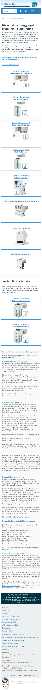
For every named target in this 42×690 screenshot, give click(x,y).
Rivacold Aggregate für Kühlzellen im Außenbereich (21, 201)
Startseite (5, 18)
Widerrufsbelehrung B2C (10, 625)
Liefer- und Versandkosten (10, 616)
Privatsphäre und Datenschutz (11, 619)
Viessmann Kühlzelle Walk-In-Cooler (13, 646)
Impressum (5, 610)
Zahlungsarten (6, 628)
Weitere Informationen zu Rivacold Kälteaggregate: (19, 352)
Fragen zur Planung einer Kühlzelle (13, 640)
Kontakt (4, 613)
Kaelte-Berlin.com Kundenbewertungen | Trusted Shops (19, 670)
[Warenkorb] (26, 11)
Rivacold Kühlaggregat (21, 72)
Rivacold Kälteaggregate (16, 18)
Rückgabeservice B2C (9, 622)
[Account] (21, 11)
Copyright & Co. (7, 631)
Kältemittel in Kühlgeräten (10, 643)
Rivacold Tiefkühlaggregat (21, 124)
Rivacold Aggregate (21, 228)
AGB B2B (5, 607)
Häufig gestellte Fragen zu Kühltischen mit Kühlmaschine (20, 637)
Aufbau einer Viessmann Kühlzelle (12, 634)
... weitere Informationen (10, 65)
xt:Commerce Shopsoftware (29, 682)
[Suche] (8, 11)
